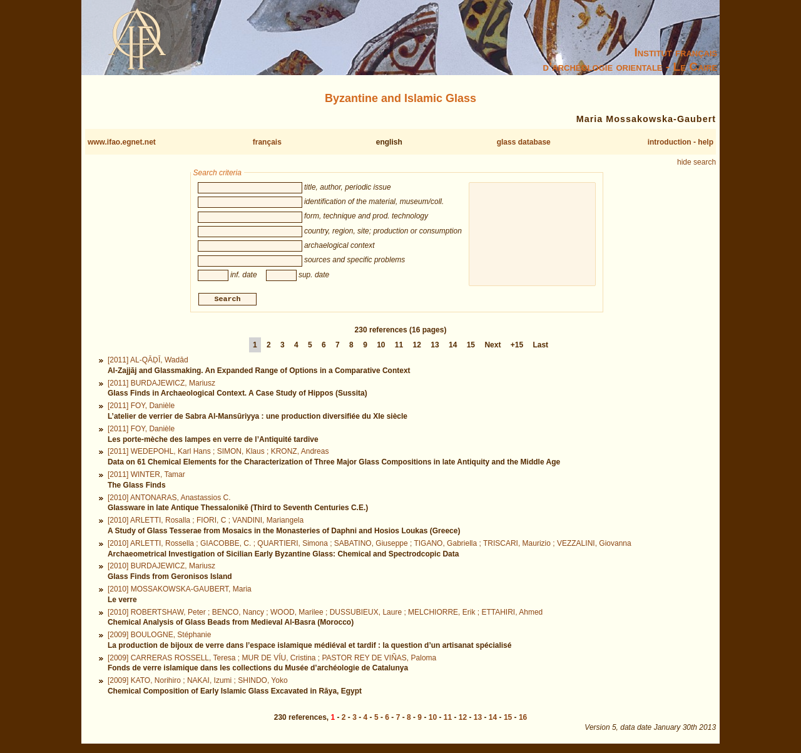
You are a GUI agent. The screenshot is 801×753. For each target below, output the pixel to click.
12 (417, 346)
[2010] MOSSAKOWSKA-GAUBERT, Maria (180, 590)
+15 (517, 346)
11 (399, 346)
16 (523, 719)
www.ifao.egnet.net (122, 142)
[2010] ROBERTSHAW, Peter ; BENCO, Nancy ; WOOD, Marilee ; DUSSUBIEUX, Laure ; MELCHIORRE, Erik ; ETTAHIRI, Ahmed (325, 613)
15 (471, 346)
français (267, 142)
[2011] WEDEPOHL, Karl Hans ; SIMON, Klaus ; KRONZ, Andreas (218, 453)
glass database (524, 142)
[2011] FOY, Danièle (141, 407)
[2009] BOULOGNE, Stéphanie (159, 636)
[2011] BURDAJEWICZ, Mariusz (161, 384)
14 (453, 346)
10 (381, 346)
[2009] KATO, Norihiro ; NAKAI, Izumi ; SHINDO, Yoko (198, 682)
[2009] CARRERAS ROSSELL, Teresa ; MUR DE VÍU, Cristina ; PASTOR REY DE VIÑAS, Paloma (272, 659)
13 (435, 346)
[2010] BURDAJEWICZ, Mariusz (161, 567)
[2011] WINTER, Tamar (146, 475)
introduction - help (680, 142)
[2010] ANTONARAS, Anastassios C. (169, 498)
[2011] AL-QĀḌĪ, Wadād (148, 361)
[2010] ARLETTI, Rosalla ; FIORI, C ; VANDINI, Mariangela (206, 522)
